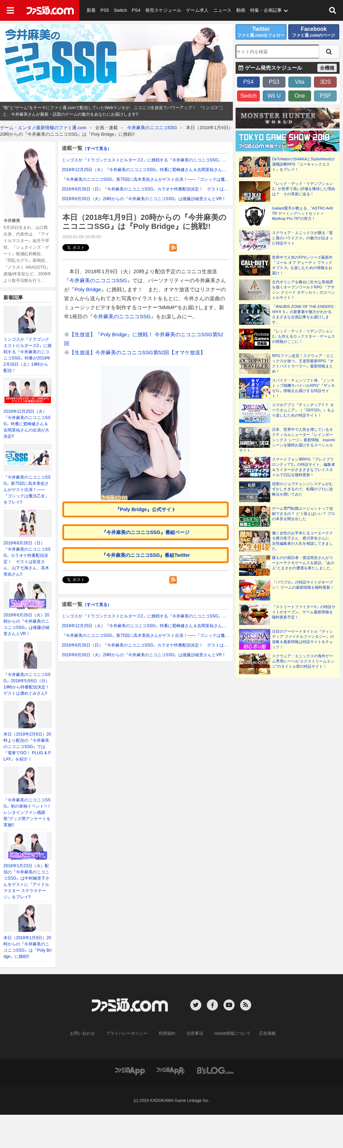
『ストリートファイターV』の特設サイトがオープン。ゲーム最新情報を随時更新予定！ (303, 612)
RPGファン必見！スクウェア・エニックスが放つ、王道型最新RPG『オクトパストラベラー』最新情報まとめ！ (303, 363)
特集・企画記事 (266, 10)
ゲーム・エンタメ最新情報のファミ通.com (43, 127)
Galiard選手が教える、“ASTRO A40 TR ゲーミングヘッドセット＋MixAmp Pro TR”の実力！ (302, 213)
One (299, 96)
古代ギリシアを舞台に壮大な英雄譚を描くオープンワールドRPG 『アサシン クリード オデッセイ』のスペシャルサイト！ (303, 290)
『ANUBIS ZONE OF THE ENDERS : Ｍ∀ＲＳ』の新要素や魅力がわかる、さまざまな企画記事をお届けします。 (304, 314)
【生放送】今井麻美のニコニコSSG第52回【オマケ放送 (134, 352)
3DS (325, 82)
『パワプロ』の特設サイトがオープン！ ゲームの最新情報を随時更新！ (303, 584)
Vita (299, 82)
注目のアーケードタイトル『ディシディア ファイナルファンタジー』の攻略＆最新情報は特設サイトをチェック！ (303, 639)
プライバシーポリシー (127, 1033)
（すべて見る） (97, 148)
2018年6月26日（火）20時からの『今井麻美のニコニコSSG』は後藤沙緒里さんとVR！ (144, 198)
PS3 (274, 82)
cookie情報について (232, 1033)
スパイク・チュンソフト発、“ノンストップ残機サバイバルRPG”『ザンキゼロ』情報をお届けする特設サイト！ (303, 388)
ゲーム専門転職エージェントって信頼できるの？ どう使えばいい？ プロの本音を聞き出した (303, 513)
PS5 (104, 10)
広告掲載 (267, 1033)
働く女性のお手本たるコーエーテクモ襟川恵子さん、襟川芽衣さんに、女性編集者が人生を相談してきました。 (302, 541)
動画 (240, 10)
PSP (325, 96)
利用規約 (167, 1033)
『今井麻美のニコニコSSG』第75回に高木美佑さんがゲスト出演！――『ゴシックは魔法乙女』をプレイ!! (27, 490)
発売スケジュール (163, 10)
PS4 (136, 10)
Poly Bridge (87, 289)
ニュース (222, 10)
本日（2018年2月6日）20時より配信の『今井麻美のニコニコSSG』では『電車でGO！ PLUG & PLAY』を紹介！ (27, 747)
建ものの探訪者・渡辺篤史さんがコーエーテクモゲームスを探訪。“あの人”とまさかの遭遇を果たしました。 (303, 562)
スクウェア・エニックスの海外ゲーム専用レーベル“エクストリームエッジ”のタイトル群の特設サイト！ (303, 661)
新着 (91, 10)
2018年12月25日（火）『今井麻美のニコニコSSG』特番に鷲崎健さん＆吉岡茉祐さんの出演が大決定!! (27, 424)
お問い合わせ (82, 1033)
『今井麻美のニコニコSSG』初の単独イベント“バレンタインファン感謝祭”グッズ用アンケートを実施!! (27, 812)
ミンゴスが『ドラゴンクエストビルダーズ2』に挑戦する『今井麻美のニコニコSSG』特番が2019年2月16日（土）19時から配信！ (184, 160)
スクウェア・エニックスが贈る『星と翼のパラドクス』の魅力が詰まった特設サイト (302, 238)
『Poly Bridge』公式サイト (145, 509)
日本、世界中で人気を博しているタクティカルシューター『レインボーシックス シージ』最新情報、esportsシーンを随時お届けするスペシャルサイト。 (287, 439)
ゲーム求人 (197, 10)
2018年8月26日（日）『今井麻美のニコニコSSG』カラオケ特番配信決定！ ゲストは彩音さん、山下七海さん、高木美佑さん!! (181, 189)
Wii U (274, 96)
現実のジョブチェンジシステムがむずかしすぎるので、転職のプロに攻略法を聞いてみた (302, 489)
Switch (120, 10)
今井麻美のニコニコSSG (152, 127)
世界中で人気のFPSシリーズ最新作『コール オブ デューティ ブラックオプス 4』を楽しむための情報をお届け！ (302, 265)
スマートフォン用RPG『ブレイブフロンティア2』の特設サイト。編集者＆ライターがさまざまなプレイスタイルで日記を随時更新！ (303, 467)
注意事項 (194, 1033)
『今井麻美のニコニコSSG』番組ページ (146, 532)
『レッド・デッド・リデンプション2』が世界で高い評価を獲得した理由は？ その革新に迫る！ (303, 188)
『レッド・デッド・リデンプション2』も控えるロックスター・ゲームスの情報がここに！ (303, 336)
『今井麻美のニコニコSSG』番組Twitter (145, 555)
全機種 (327, 68)
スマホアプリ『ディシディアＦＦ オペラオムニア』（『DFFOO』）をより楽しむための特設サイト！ (303, 410)
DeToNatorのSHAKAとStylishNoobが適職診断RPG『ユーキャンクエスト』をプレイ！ (303, 164)
